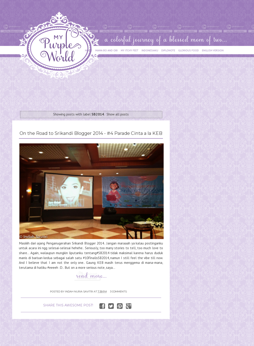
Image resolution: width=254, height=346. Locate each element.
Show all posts (118, 114)
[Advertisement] (94, 93)
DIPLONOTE (168, 50)
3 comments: (118, 291)
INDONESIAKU (150, 50)
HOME (88, 50)
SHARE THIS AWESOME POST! (68, 305)
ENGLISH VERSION (213, 50)
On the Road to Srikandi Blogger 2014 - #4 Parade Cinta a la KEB (91, 133)
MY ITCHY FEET (129, 50)
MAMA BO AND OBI (106, 50)
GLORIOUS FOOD (188, 50)
